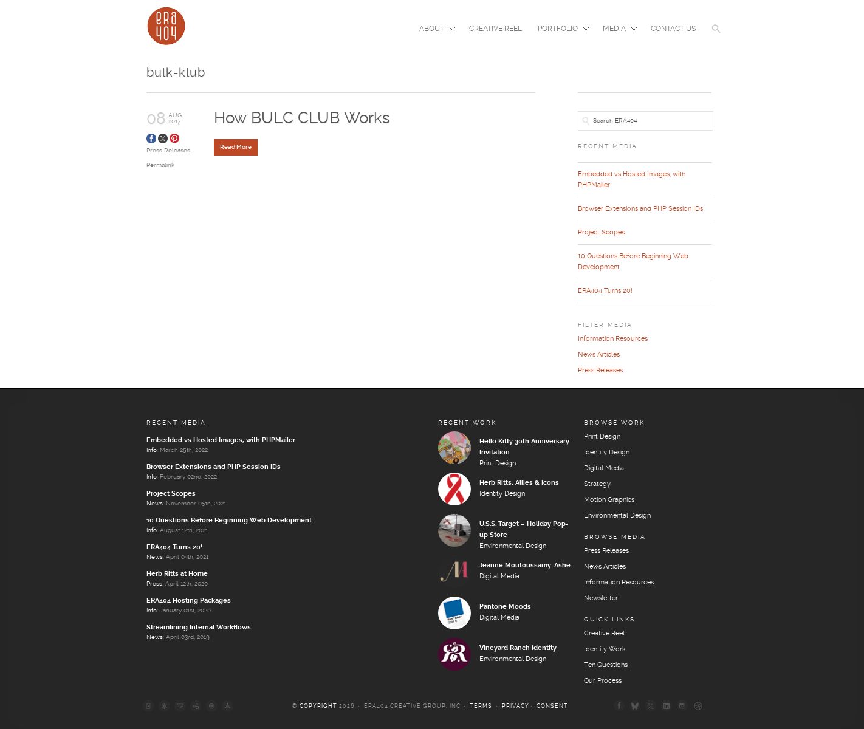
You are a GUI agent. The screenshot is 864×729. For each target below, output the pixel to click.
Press (154, 584)
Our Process (603, 681)
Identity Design (502, 494)
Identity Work (605, 649)
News (154, 504)
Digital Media (499, 576)
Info (151, 450)
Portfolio (559, 30)
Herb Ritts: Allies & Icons (519, 483)
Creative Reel (495, 29)
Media (616, 30)
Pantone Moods (505, 607)
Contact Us (673, 29)
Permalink (160, 165)
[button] (716, 36)
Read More (236, 147)
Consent (552, 706)
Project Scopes (601, 232)
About (433, 30)
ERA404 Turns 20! (605, 291)
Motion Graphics (609, 500)
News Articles (599, 354)
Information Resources (613, 339)
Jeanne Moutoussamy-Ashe (525, 565)
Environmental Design (512, 546)
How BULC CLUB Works (302, 119)
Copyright (318, 706)
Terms (481, 706)
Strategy (597, 484)
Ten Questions (606, 665)
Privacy (515, 706)
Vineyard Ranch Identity (518, 648)
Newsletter (601, 598)
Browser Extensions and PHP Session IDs (640, 209)
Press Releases (168, 151)
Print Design (497, 463)
